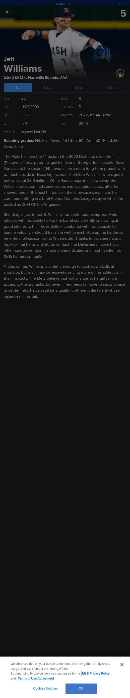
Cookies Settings (45, 689)
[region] (65, 677)
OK (81, 689)
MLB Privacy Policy (96, 674)
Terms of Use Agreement (36, 679)
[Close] (121, 664)
